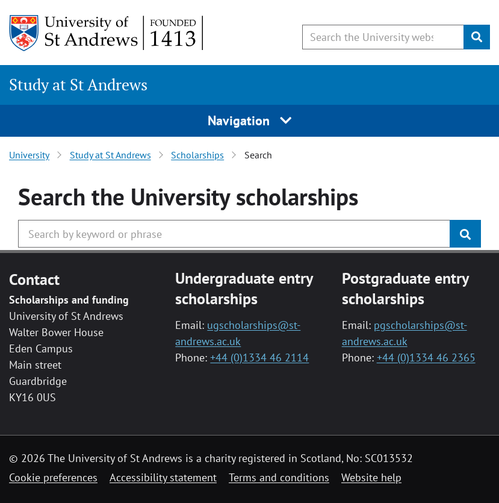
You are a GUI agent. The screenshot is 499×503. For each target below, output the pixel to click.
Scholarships (197, 155)
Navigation (249, 120)
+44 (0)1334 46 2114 (259, 357)
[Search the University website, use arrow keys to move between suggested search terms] (383, 37)
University (29, 155)
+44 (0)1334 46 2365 (426, 357)
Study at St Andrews (78, 84)
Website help (371, 477)
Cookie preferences (53, 477)
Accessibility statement (163, 477)
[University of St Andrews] (107, 33)
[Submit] (476, 37)
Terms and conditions (279, 477)
